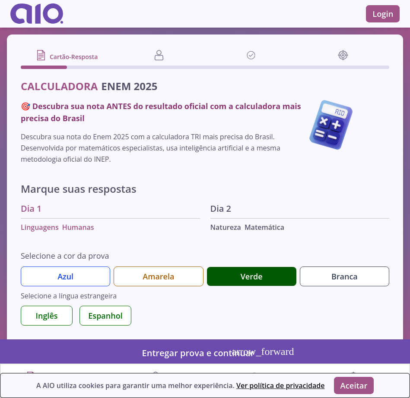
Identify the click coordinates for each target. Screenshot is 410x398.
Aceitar (356, 384)
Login (381, 13)
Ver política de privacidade (276, 384)
